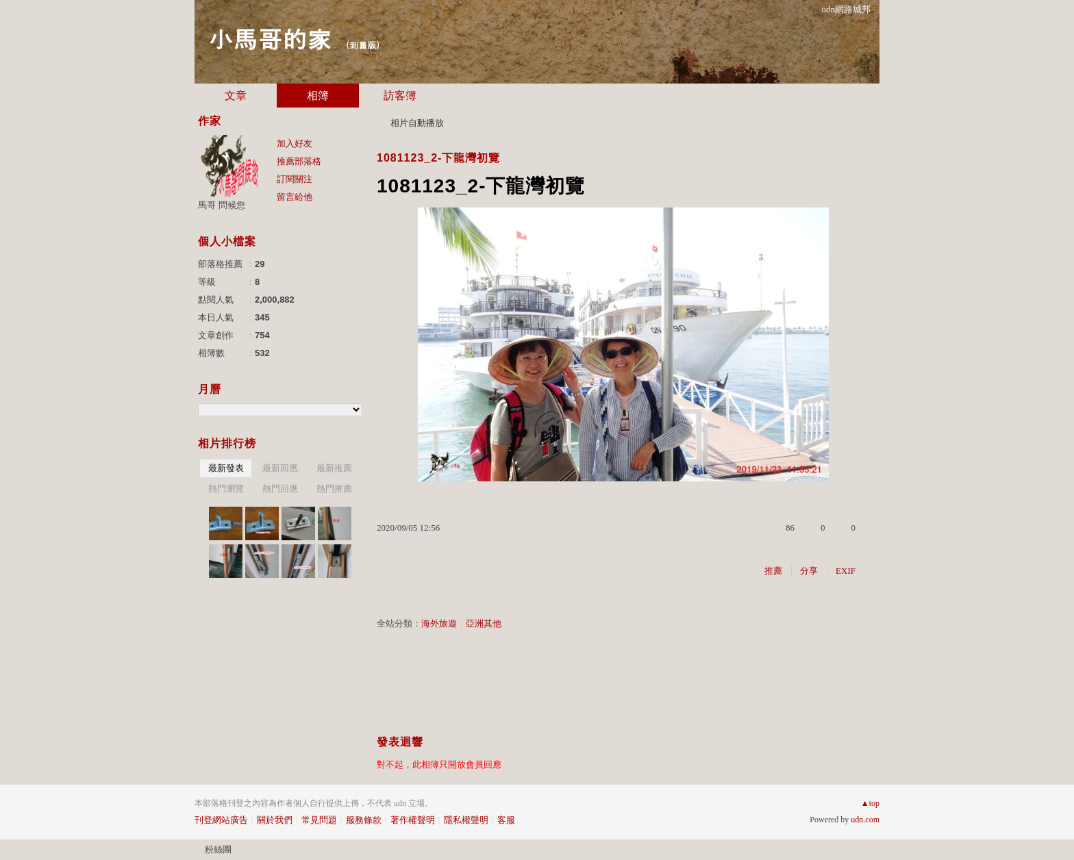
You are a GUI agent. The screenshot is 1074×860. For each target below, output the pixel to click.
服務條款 (364, 820)
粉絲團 (218, 849)
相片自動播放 (417, 123)
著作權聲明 (412, 820)
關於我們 (274, 820)
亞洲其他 (483, 623)
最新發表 (226, 468)
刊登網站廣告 (221, 820)
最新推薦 (334, 468)
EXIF (846, 571)
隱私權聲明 (466, 820)
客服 (506, 820)
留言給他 (294, 197)
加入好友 (294, 143)
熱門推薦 (334, 488)
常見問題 (319, 820)
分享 (809, 571)
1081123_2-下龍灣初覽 (438, 158)
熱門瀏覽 (226, 488)
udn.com (865, 819)
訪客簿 (400, 95)
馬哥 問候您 (221, 205)
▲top (870, 803)
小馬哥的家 (270, 38)
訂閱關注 (294, 179)
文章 (236, 95)
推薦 (773, 571)
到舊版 (362, 44)
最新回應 (280, 468)
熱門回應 (280, 488)
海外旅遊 (439, 623)
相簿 (318, 95)
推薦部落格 (299, 161)
